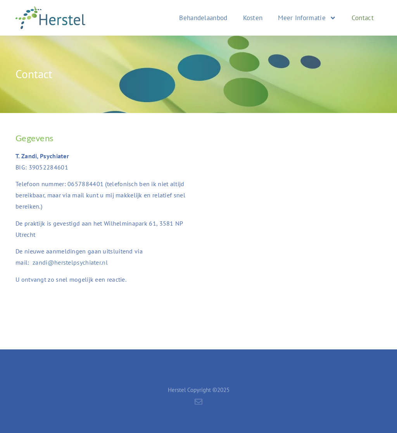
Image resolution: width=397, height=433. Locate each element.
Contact (363, 18)
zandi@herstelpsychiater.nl (70, 262)
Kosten (253, 18)
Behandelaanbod (203, 18)
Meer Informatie (307, 18)
